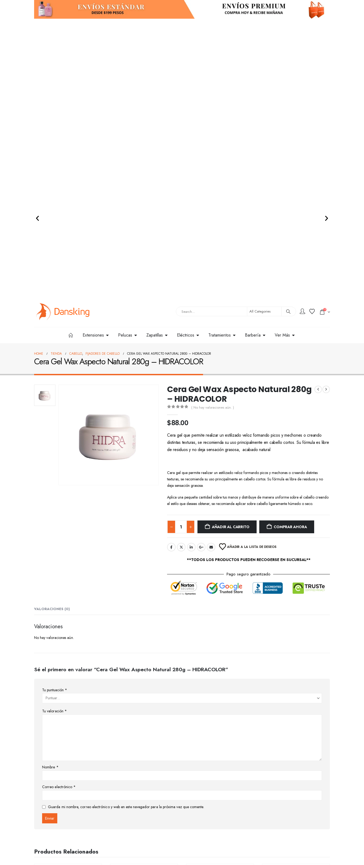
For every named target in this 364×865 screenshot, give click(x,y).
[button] (37, 28)
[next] (326, 136)
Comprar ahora (290, 273)
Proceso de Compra (128, 802)
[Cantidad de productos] (181, 273)
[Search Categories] (264, 58)
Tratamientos (74, 685)
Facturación (198, 818)
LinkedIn (191, 294)
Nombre (50, 513)
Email (211, 294)
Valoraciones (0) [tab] (52, 355)
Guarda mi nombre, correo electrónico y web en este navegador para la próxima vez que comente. (126, 553)
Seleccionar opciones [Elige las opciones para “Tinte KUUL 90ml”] (220, 714)
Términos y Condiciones (207, 810)
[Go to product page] (68, 644)
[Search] (288, 58)
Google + (201, 294)
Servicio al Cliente (202, 794)
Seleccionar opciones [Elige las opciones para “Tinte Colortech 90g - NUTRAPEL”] (144, 714)
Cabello (58, 685)
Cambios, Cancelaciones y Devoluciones (144, 810)
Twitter (181, 294)
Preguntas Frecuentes (130, 818)
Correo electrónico (59, 533)
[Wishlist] (312, 58)
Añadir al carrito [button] (70, 714)
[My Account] (302, 58)
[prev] (318, 136)
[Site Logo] (63, 58)
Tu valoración (54, 457)
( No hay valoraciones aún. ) (212, 154)
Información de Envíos (130, 794)
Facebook (171, 294)
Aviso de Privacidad (204, 802)
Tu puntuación (54, 436)
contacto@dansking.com (52, 847)
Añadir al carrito (230, 273)
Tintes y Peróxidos (150, 685)
